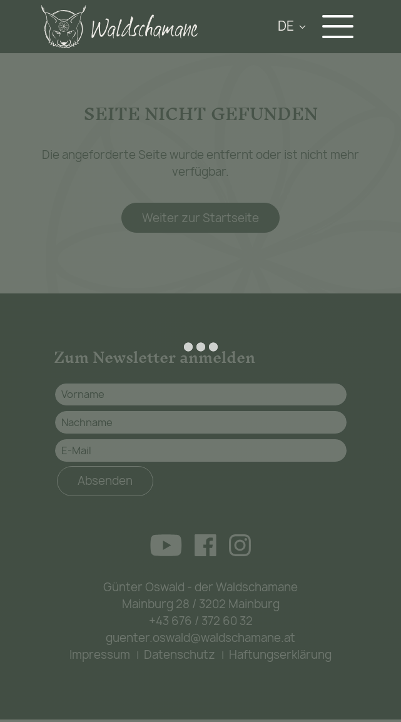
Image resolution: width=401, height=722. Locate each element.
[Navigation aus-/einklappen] (341, 26)
